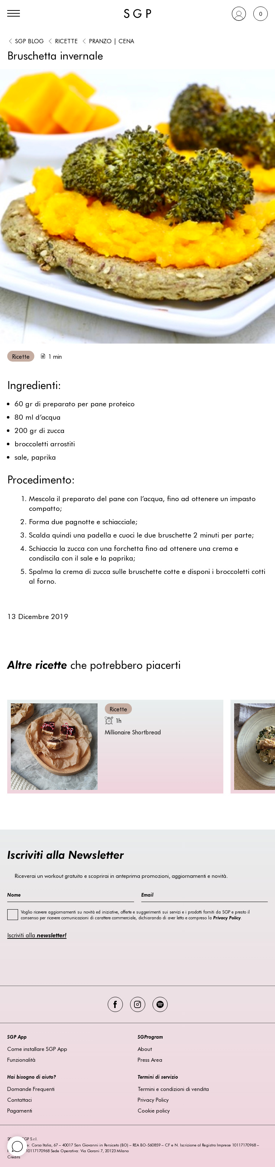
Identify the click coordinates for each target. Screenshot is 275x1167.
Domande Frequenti (31, 1088)
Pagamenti (19, 1110)
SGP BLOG (29, 41)
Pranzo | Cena (111, 41)
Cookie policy (154, 1110)
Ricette (66, 41)
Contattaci (19, 1099)
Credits (13, 1156)
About (145, 1048)
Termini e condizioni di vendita (173, 1088)
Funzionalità (21, 1059)
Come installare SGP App (37, 1048)
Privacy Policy (153, 1099)
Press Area (150, 1059)
